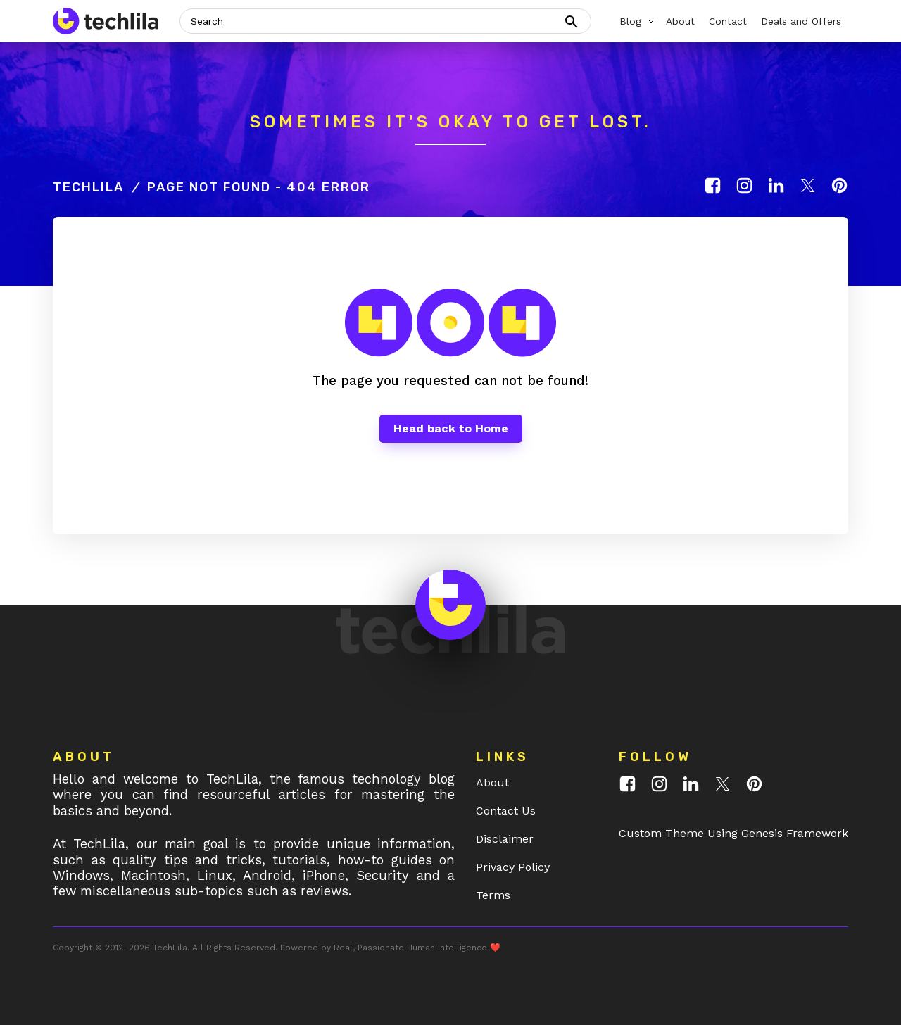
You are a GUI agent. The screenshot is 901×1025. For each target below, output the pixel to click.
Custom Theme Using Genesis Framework (733, 833)
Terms (493, 895)
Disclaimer (505, 838)
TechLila (88, 187)
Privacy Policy (513, 867)
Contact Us (506, 810)
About (492, 782)
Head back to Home (450, 428)
